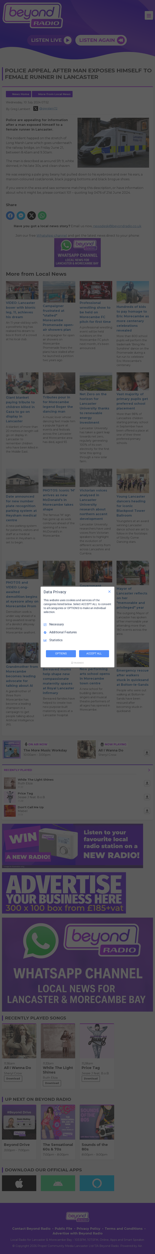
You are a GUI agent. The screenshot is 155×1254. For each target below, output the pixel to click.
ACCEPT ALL (94, 653)
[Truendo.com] (77, 662)
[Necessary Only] (109, 591)
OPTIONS (61, 653)
